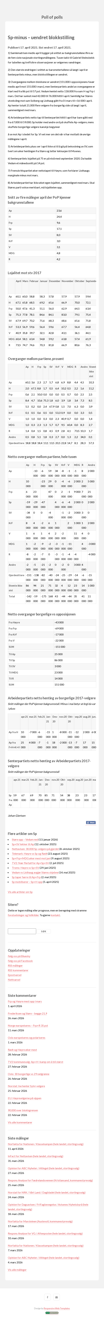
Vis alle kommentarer (20, 1122)
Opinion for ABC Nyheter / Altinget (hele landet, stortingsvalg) (43, 1168)
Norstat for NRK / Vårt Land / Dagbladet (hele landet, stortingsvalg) (46, 1192)
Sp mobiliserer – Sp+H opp (27, 881)
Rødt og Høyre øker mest (22, 1049)
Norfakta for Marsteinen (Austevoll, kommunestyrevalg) (40, 1221)
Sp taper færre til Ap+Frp (26, 877)
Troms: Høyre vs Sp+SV (25, 867)
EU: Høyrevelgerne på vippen (24, 1098)
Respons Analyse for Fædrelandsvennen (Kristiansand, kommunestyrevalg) (50, 1180)
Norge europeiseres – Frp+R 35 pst (28, 1025)
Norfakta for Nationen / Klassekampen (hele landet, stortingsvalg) (45, 1144)
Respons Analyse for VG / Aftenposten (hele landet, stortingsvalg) (45, 1233)
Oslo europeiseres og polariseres (26, 1037)
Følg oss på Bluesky (19, 956)
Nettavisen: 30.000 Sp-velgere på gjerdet (35, 848)
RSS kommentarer (18, 970)
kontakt (55, 915)
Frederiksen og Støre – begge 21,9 (27, 1013)
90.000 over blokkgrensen (23, 1110)
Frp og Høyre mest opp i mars (25, 1001)
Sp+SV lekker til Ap (23, 844)
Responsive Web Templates (57, 1308)
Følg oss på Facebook (20, 960)
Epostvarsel (14, 974)
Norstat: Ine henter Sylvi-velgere (26, 1086)
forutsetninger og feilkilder (23, 915)
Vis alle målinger (17, 1269)
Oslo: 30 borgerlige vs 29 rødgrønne (28, 1073)
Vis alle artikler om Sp (20, 891)
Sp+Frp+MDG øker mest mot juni (31, 858)
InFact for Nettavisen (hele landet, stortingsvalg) (35, 1156)
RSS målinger (15, 965)
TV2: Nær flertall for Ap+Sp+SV (30, 863)
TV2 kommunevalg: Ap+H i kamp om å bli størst (35, 1061)
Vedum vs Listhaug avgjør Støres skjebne (35, 872)
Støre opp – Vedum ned (25, 839)
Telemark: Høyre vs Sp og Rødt (29, 853)
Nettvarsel (14, 979)
